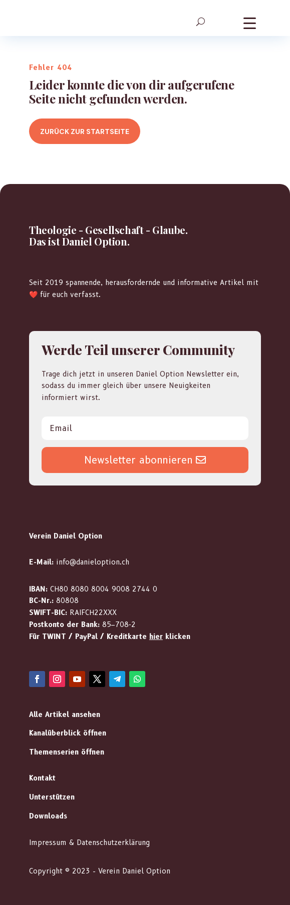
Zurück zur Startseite (84, 131)
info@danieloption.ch (92, 562)
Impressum (48, 842)
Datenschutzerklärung (113, 842)
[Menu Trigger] (249, 23)
